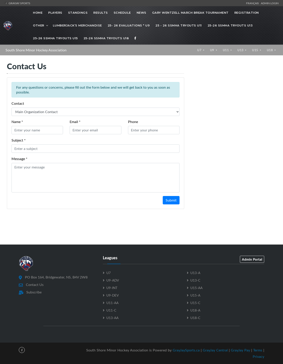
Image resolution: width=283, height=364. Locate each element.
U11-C (111, 310)
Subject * (18, 140)
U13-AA (112, 317)
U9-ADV (112, 280)
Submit (171, 200)
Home (37, 12)
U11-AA (112, 303)
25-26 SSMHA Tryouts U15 (55, 38)
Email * (75, 121)
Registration (246, 12)
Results (100, 12)
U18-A (195, 310)
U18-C (195, 317)
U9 (212, 50)
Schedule (122, 12)
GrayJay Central (215, 350)
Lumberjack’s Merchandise (77, 25)
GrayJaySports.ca (186, 350)
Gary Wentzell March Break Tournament (190, 12)
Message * (19, 158)
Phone (133, 121)
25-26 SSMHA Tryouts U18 (106, 38)
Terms (257, 350)
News (141, 12)
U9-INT (111, 288)
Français (253, 3)
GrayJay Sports (17, 3)
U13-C (195, 280)
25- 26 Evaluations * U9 (129, 25)
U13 (240, 50)
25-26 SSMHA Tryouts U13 (230, 25)
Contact (17, 103)
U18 (270, 50)
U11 (226, 50)
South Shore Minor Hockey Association (36, 50)
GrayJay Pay (240, 350)
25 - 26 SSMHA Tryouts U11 (178, 25)
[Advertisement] (233, 99)
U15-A (195, 295)
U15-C (195, 303)
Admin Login (270, 3)
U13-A (195, 273)
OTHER (38, 25)
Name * (17, 121)
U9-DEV (112, 295)
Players (55, 12)
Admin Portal (252, 259)
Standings (78, 12)
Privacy (258, 356)
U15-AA (196, 288)
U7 (199, 50)
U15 (255, 50)
